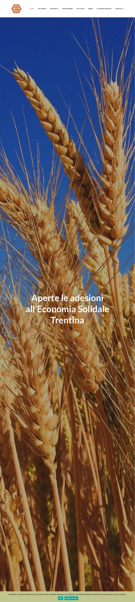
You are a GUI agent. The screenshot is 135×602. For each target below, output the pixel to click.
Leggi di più (71, 598)
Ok (60, 598)
